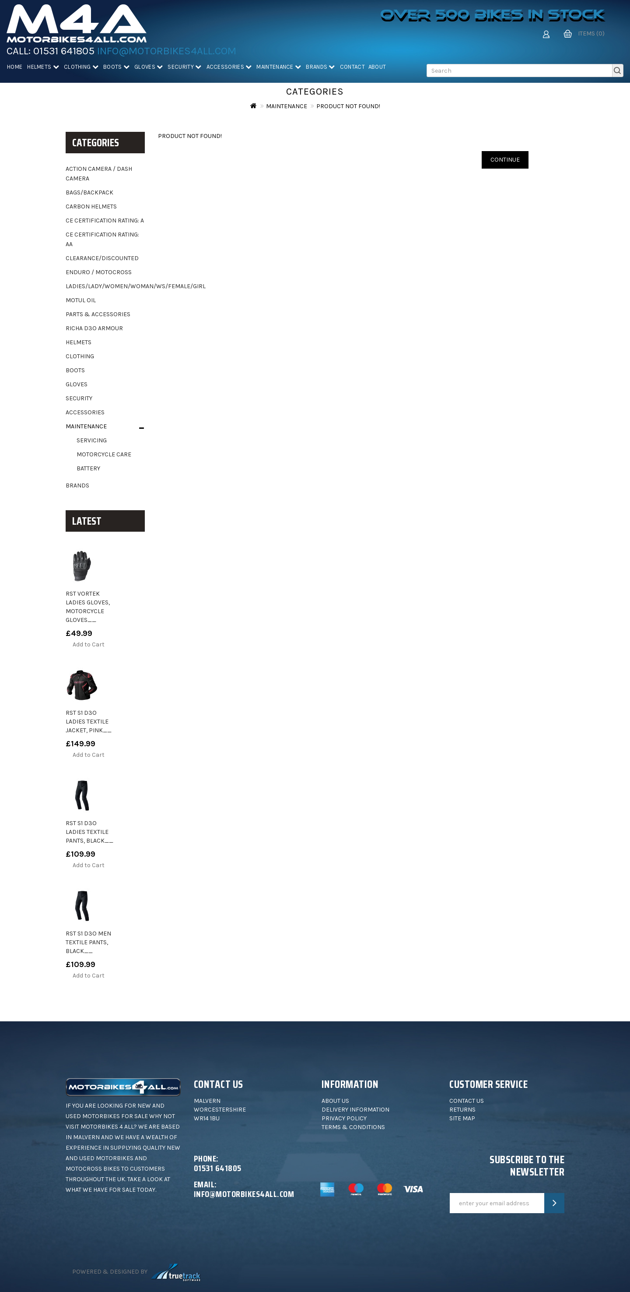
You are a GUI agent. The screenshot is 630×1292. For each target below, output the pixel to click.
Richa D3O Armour (94, 328)
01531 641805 (63, 51)
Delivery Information (355, 1109)
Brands (320, 67)
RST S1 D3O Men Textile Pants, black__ (88, 942)
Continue (505, 159)
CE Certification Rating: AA (102, 239)
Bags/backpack (89, 192)
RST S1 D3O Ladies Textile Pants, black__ (89, 831)
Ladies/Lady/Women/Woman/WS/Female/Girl (105, 286)
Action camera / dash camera (99, 173)
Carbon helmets (91, 206)
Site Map (462, 1118)
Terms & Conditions (353, 1127)
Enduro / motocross (99, 272)
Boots (116, 67)
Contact (352, 67)
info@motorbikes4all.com (166, 51)
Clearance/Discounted (102, 258)
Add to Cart (89, 644)
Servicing (92, 440)
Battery (88, 468)
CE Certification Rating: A (105, 220)
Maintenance (278, 67)
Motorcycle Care (104, 454)
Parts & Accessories (98, 314)
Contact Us (466, 1101)
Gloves (148, 67)
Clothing (81, 67)
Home (14, 67)
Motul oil (81, 300)
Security (184, 67)
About (377, 67)
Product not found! (348, 106)
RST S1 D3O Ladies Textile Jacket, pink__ (89, 721)
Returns (462, 1109)
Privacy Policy (344, 1118)
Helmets (43, 67)
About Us (335, 1101)
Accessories (229, 67)
